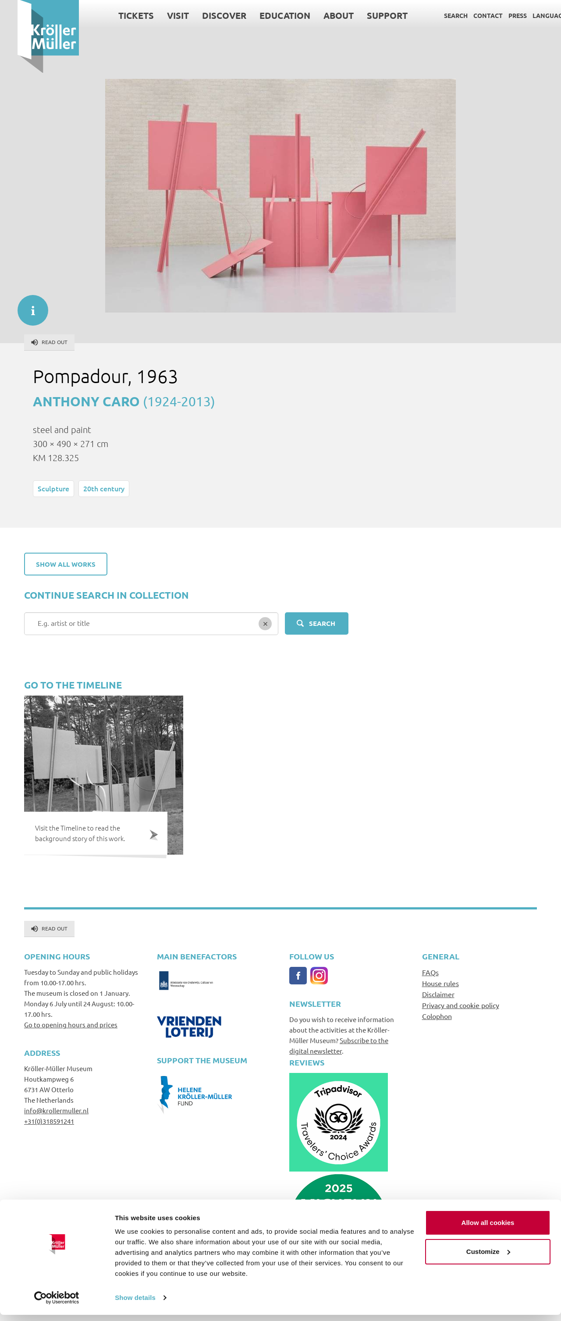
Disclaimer (438, 994)
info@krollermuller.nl (56, 1110)
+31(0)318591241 (49, 1121)
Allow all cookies (488, 1228)
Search (438, 15)
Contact (470, 15)
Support (369, 15)
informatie (28, 306)
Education (267, 15)
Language (532, 15)
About (321, 15)
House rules (440, 983)
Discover (207, 15)
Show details (135, 1303)
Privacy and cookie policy (460, 1005)
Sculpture (53, 488)
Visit (160, 15)
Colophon (437, 1016)
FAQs (430, 972)
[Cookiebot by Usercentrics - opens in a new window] (56, 1303)
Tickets (118, 15)
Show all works (66, 564)
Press (500, 15)
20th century (103, 488)
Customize (488, 1257)
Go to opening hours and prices (70, 1024)
